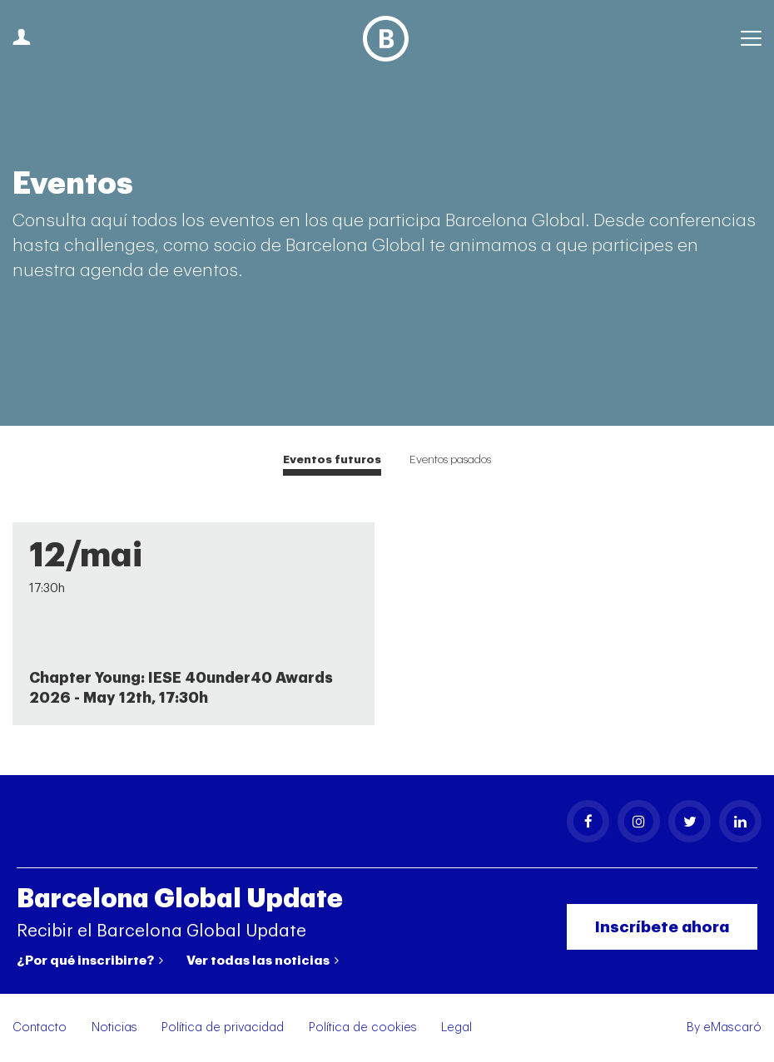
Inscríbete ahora (662, 927)
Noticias (114, 1027)
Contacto (39, 1027)
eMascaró (732, 1027)
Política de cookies (363, 1027)
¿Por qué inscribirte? (90, 960)
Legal (456, 1027)
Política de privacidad (222, 1027)
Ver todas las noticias (262, 960)
